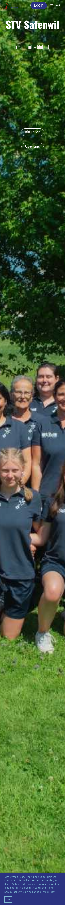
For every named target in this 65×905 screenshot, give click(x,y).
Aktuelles (32, 132)
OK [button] (8, 899)
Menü (55, 5)
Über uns (32, 146)
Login (38, 5)
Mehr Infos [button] (49, 891)
